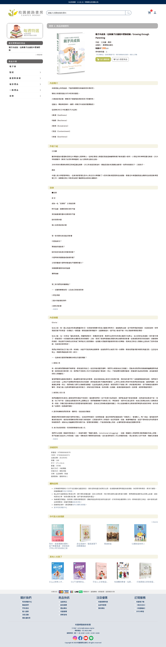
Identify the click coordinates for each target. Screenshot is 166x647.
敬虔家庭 (108, 543)
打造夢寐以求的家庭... (146, 581)
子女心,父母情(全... (100, 581)
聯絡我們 (25, 605)
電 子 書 (12, 66)
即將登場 (63, 614)
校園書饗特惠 (103, 602)
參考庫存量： (100, 51)
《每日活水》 (141, 605)
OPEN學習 (140, 611)
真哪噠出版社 (108, 45)
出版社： (98, 45)
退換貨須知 (76, 502)
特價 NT (98, 48)
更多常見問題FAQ (60, 507)
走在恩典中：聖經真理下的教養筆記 (87, 544)
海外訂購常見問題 (79, 504)
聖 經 (11, 72)
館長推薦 (63, 605)
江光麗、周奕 (106, 42)
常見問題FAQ (27, 602)
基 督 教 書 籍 (15, 78)
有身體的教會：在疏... (123, 581)
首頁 (51, 25)
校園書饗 (63, 611)
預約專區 (101, 608)
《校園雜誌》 (141, 608)
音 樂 (11, 95)
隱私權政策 (26, 618)
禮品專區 (63, 608)
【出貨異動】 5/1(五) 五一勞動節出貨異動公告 (83, 2)
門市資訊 (25, 608)
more (154, 521)
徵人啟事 (25, 611)
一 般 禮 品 (13, 90)
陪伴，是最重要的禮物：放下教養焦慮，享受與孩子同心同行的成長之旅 (59, 545)
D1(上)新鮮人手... (56, 581)
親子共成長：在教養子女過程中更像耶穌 (24, 48)
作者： (98, 42)
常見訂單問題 (67, 491)
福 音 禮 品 (13, 84)
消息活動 (25, 614)
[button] (90, 34)
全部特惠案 (102, 605)
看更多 (55, 309)
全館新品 (63, 602)
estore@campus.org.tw (86, 628)
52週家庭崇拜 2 (138, 543)
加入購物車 (103, 59)
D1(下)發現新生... (78, 581)
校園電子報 (140, 602)
